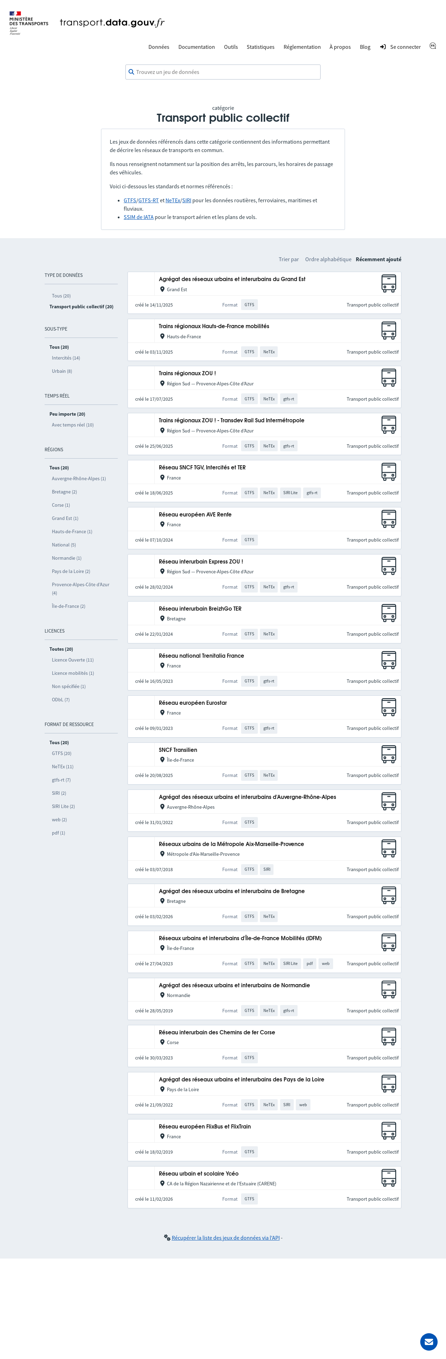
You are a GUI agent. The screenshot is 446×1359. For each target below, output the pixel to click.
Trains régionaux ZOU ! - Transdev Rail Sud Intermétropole (232, 420)
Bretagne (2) (64, 492)
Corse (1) (61, 505)
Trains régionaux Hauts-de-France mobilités (214, 326)
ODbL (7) (61, 699)
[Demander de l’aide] (429, 1342)
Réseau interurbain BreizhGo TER (200, 609)
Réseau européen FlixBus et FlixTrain (205, 1127)
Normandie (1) (67, 558)
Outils (231, 46)
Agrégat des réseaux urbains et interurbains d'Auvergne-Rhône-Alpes (247, 797)
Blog (365, 46)
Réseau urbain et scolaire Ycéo (199, 1174)
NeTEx (173, 200)
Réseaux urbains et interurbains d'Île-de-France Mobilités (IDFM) (240, 938)
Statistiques (261, 46)
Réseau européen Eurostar (193, 703)
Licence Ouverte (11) (73, 660)
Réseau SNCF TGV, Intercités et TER (202, 467)
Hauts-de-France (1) (72, 531)
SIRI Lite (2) (63, 806)
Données (158, 46)
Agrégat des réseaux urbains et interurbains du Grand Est (232, 279)
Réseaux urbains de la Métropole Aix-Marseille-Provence (231, 844)
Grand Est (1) (65, 518)
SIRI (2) (59, 793)
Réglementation (302, 46)
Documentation (196, 46)
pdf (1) (58, 833)
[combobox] (223, 72)
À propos (340, 46)
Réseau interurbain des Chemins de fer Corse (217, 1032)
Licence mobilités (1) (73, 673)
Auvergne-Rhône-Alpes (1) (79, 478)
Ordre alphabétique (328, 259)
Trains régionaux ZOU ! (187, 373)
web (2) (59, 819)
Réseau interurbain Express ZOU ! (201, 562)
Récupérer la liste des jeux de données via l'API (226, 1237)
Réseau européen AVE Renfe (195, 515)
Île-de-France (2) (68, 606)
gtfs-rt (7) (61, 780)
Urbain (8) (62, 371)
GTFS (130, 200)
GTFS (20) (61, 753)
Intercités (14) (66, 358)
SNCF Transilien (178, 750)
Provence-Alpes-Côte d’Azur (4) (80, 588)
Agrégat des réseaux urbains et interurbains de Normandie (234, 985)
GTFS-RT (148, 200)
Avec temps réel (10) (73, 425)
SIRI (186, 200)
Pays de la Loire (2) (71, 571)
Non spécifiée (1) (69, 686)
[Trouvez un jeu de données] (223, 72)
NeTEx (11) (63, 766)
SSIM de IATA (139, 216)
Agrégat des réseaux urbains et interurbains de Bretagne (232, 891)
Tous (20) (61, 296)
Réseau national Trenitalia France (201, 656)
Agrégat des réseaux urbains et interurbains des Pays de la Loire (241, 1079)
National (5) (64, 545)
